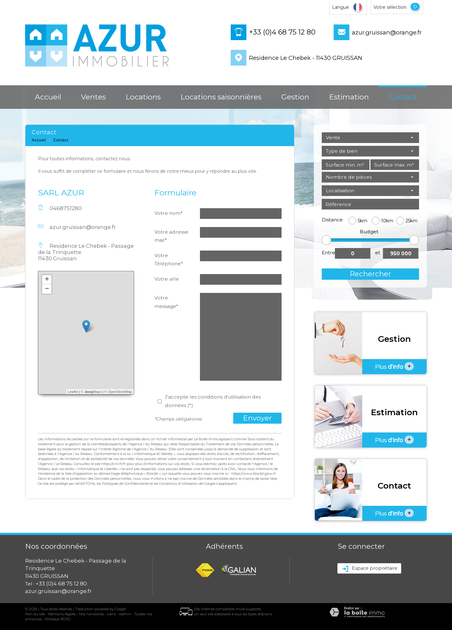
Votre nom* (168, 213)
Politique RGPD (57, 619)
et (377, 253)
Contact (403, 97)
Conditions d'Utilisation (178, 483)
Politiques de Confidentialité (125, 483)
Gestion (295, 97)
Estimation (349, 97)
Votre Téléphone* (168, 259)
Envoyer (257, 418)
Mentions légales (62, 614)
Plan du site (35, 614)
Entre (328, 253)
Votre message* (166, 302)
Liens (111, 614)
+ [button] (47, 279)
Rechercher (370, 273)
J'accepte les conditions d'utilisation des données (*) (213, 401)
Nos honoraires (91, 614)
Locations (143, 97)
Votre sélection (390, 7)
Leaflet (73, 392)
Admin (125, 614)
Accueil (48, 97)
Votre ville (166, 279)
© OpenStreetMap (118, 392)
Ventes (93, 97)
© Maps (91, 392)
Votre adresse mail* (171, 236)
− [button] (47, 289)
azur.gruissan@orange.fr (387, 32)
